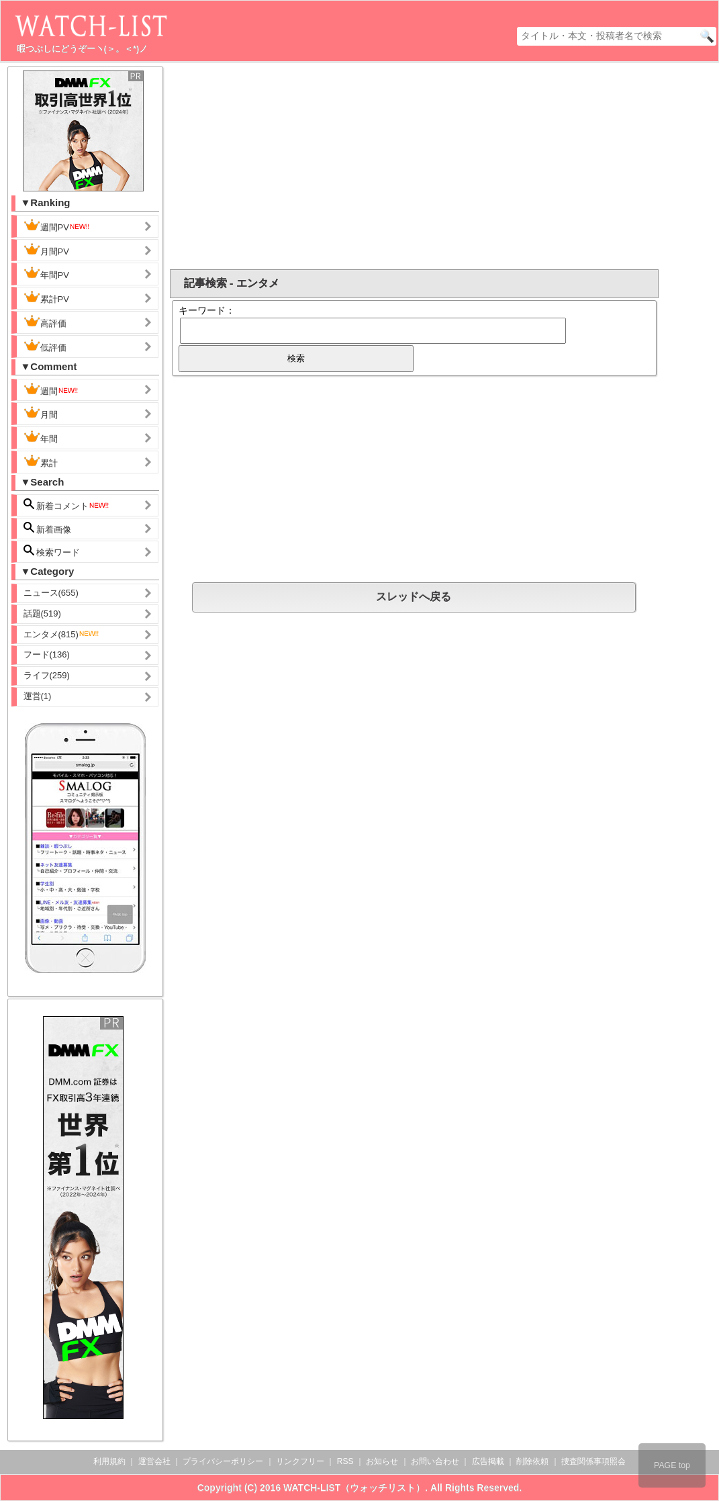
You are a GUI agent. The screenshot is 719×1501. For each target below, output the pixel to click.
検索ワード (52, 551)
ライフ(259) (46, 675)
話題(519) (42, 613)
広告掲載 (488, 1461)
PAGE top (672, 1465)
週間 (51, 389)
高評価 (44, 321)
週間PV (57, 225)
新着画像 (47, 528)
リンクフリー (300, 1461)
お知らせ (382, 1461)
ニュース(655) (51, 593)
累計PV (46, 297)
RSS (345, 1461)
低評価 (44, 346)
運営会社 (154, 1461)
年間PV (46, 273)
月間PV (46, 250)
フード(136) (46, 654)
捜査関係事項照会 (593, 1461)
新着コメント (67, 504)
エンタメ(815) (61, 634)
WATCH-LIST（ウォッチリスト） (354, 1487)
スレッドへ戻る (413, 596)
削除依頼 (532, 1461)
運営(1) (37, 696)
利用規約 (109, 1461)
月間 (40, 413)
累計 (40, 461)
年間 (40, 437)
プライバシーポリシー (223, 1461)
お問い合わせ (435, 1461)
